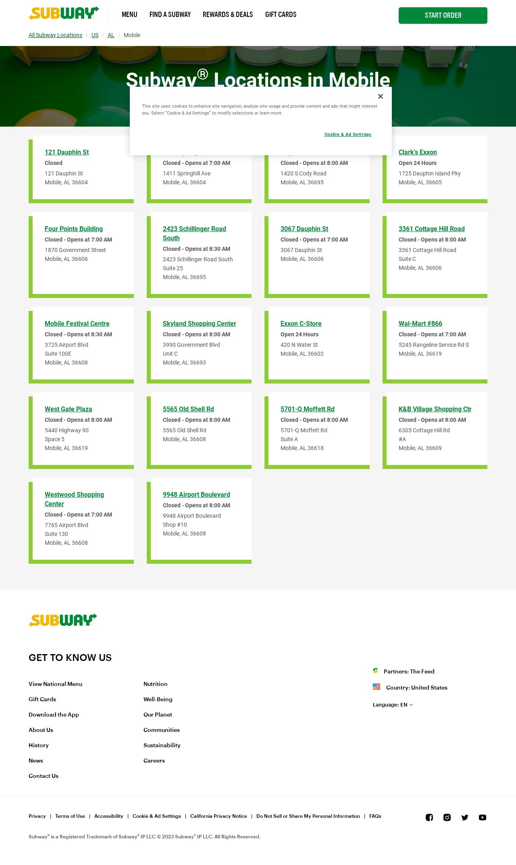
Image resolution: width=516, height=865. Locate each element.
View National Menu (55, 684)
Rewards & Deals (228, 14)
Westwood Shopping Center (74, 499)
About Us (41, 730)
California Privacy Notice (218, 816)
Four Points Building (74, 229)
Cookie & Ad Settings (157, 816)
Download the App (54, 715)
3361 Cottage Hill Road (432, 229)
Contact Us (43, 776)
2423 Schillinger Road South (194, 233)
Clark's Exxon (418, 152)
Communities (162, 730)
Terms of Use (70, 816)
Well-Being (158, 699)
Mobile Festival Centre (77, 323)
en (390, 704)
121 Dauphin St (67, 152)
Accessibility (108, 816)
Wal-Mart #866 (420, 323)
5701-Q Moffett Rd (308, 409)
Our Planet (158, 715)
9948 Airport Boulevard (196, 494)
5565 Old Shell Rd (188, 409)
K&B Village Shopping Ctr (435, 409)
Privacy (37, 816)
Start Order (443, 15)
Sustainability (162, 745)
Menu (129, 14)
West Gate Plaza (68, 409)
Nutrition (156, 684)
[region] (261, 121)
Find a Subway (170, 14)
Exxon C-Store (301, 323)
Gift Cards (281, 14)
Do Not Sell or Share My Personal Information (308, 816)
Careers (154, 761)
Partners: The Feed (409, 672)
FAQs (375, 816)
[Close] (380, 96)
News (36, 761)
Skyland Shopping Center (199, 323)
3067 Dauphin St (304, 229)
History (39, 745)
